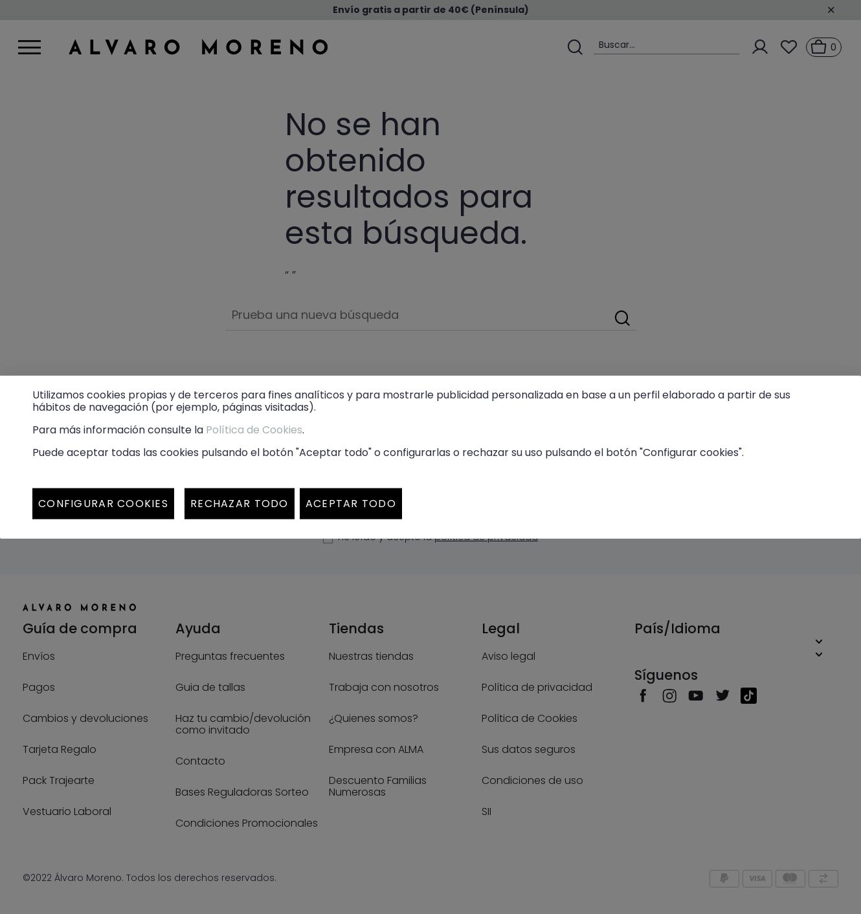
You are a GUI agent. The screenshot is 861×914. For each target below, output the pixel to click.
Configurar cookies (103, 503)
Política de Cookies (254, 429)
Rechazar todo (239, 503)
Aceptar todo (351, 503)
